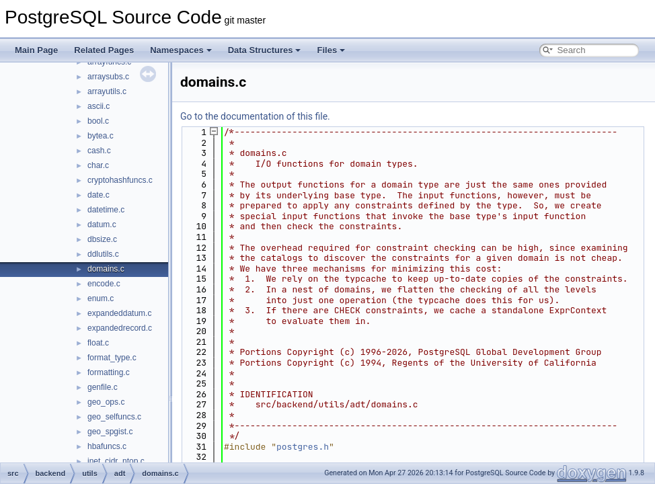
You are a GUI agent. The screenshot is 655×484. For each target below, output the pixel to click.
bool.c (98, 121)
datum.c (101, 224)
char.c (98, 165)
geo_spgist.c (109, 431)
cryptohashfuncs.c (120, 180)
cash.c (99, 150)
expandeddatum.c (119, 313)
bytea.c (100, 135)
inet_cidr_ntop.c (116, 461)
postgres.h (302, 446)
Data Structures (264, 50)
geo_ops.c (105, 402)
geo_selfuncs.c (114, 416)
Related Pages (104, 50)
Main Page (36, 50)
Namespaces (181, 50)
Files (331, 50)
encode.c (103, 283)
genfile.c (102, 387)
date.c (98, 195)
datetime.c (105, 209)
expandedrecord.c (119, 328)
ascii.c (98, 106)
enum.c (100, 298)
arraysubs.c (108, 76)
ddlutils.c (103, 254)
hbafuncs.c (106, 446)
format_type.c (112, 357)
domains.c (105, 269)
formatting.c (108, 372)
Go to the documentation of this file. (255, 116)
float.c (98, 343)
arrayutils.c (106, 91)
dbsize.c (102, 239)
